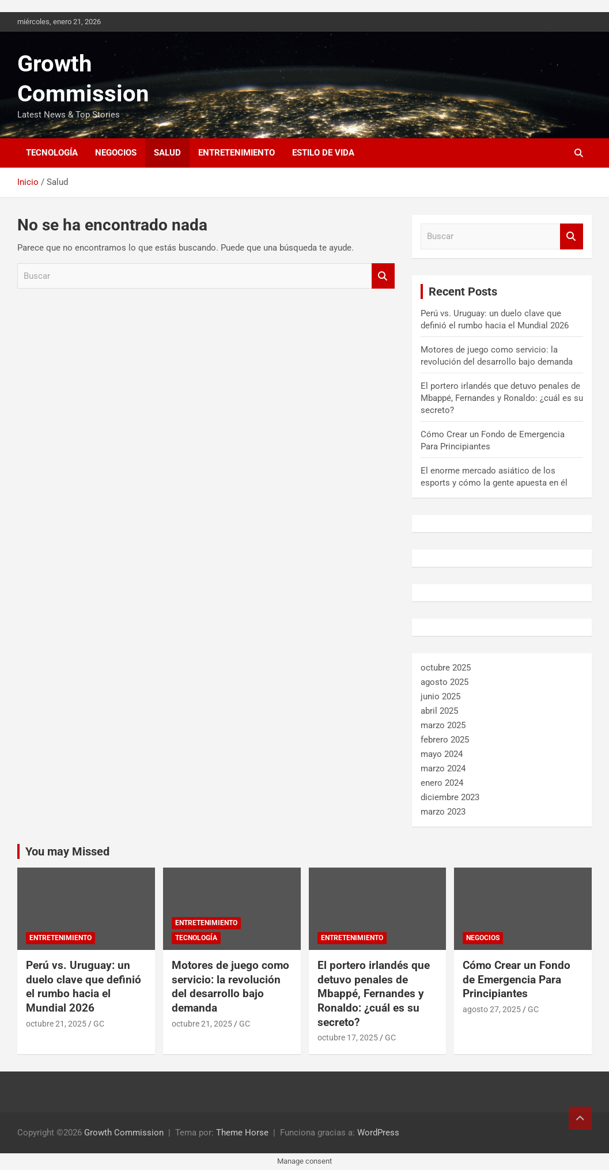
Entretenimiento (236, 152)
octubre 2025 (446, 667)
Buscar (383, 276)
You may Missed (67, 851)
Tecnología (52, 152)
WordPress (378, 1132)
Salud (167, 152)
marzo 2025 (443, 725)
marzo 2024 (443, 768)
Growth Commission (124, 1132)
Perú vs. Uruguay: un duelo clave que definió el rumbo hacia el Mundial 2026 (83, 986)
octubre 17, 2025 (347, 1037)
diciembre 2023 (450, 797)
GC (98, 1023)
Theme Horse (242, 1132)
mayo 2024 (442, 754)
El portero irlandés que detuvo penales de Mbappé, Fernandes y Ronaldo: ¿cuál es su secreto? (502, 398)
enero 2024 (442, 783)
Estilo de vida (323, 152)
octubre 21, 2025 (56, 1023)
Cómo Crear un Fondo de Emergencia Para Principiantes (516, 979)
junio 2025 (440, 696)
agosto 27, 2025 (492, 1009)
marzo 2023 (443, 811)
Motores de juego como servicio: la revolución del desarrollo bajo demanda (230, 986)
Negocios (116, 152)
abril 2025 (439, 711)
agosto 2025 (444, 682)
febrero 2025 (445, 739)
